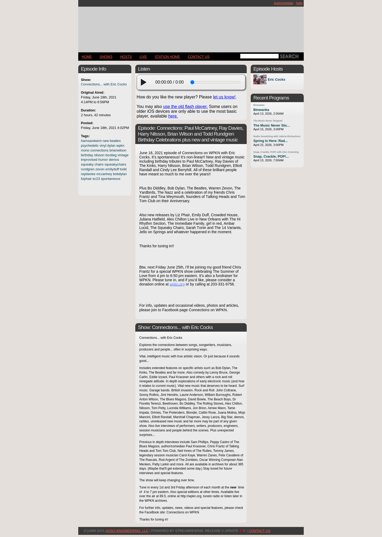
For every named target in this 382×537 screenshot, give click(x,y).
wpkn (120, 146)
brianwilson (117, 150)
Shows (105, 57)
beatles (115, 141)
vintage (123, 155)
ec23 (96, 179)
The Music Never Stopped (267, 120)
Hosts (126, 57)
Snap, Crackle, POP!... (271, 156)
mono (85, 150)
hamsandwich (91, 141)
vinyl (102, 146)
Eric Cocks (276, 79)
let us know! (224, 97)
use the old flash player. (185, 106)
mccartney (104, 174)
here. (173, 116)
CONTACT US (199, 57)
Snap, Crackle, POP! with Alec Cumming (276, 152)
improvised (89, 160)
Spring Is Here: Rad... (270, 141)
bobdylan (120, 174)
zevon (100, 169)
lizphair (86, 179)
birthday (87, 155)
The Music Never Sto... (271, 125)
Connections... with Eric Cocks (104, 84)
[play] (145, 82)
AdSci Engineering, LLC (127, 531)
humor (103, 160)
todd (123, 169)
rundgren (87, 169)
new (106, 141)
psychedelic (90, 146)
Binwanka (258, 105)
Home (87, 57)
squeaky (87, 164)
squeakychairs (115, 164)
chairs (98, 164)
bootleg (111, 155)
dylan (111, 146)
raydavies (88, 174)
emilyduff (112, 169)
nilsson (99, 155)
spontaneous (110, 179)
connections (99, 150)
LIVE (143, 57)
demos (114, 160)
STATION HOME (167, 57)
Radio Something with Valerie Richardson (276, 136)
